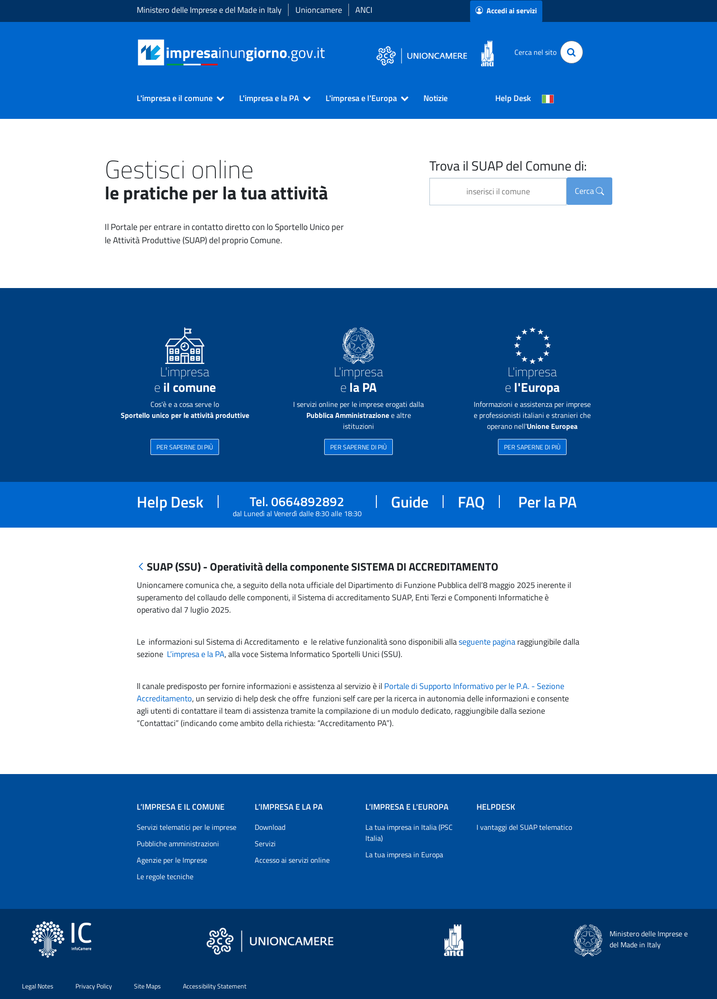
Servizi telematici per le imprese (186, 827)
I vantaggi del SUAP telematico (524, 827)
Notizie (435, 98)
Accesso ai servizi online (292, 860)
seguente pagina (487, 642)
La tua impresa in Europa (404, 854)
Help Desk (513, 98)
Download (270, 827)
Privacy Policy (93, 986)
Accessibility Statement (214, 986)
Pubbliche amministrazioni (178, 843)
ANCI (363, 10)
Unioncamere (318, 10)
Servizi (265, 843)
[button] (176, 98)
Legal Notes (38, 986)
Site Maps (147, 986)
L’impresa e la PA (195, 654)
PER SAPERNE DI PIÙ (184, 447)
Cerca (589, 191)
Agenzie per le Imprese (172, 860)
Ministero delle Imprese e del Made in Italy (209, 10)
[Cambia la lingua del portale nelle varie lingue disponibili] (548, 98)
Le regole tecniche (165, 876)
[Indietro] (141, 567)
